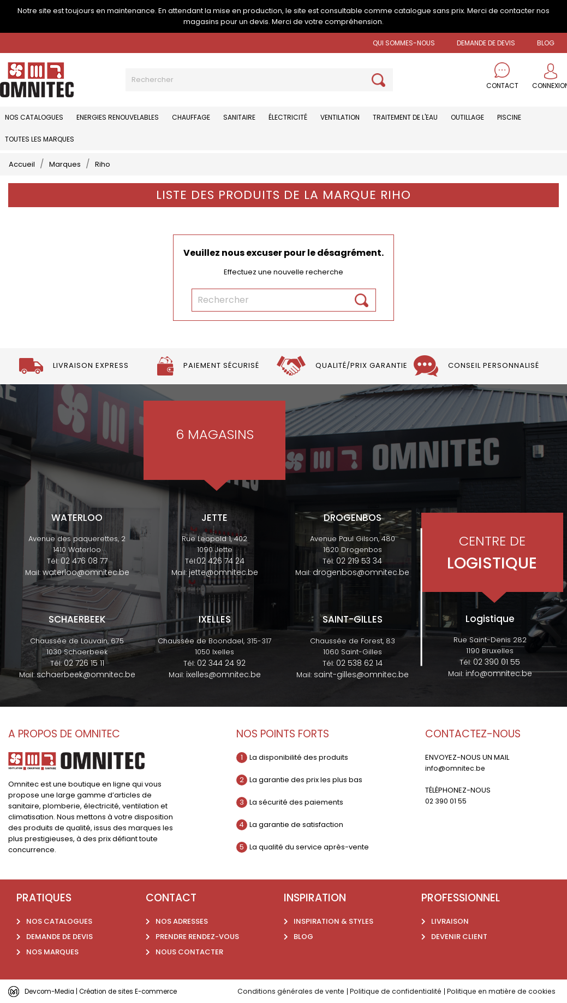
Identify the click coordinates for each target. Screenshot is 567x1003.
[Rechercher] (259, 79)
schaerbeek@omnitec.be (86, 674)
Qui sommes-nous (404, 43)
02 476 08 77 (84, 560)
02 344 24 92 (221, 663)
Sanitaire (239, 117)
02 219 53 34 (359, 560)
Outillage (467, 117)
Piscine (509, 117)
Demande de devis (486, 43)
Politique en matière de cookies (509, 991)
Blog (303, 936)
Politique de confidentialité (400, 991)
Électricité (287, 117)
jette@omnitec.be (223, 572)
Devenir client (459, 936)
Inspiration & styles (333, 921)
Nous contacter (189, 952)
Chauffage (191, 117)
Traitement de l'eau (405, 117)
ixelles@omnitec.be (223, 674)
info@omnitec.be (498, 673)
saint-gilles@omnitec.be (361, 674)
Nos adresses (182, 921)
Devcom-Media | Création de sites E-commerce (110, 991)
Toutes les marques (39, 139)
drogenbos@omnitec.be (361, 572)
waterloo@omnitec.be (86, 572)
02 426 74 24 (220, 560)
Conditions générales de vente (292, 991)
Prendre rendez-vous (197, 936)
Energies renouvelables (117, 117)
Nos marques (52, 952)
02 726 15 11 (84, 663)
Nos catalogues (34, 117)
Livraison (450, 921)
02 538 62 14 (359, 663)
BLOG (545, 43)
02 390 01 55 (496, 661)
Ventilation (340, 117)
